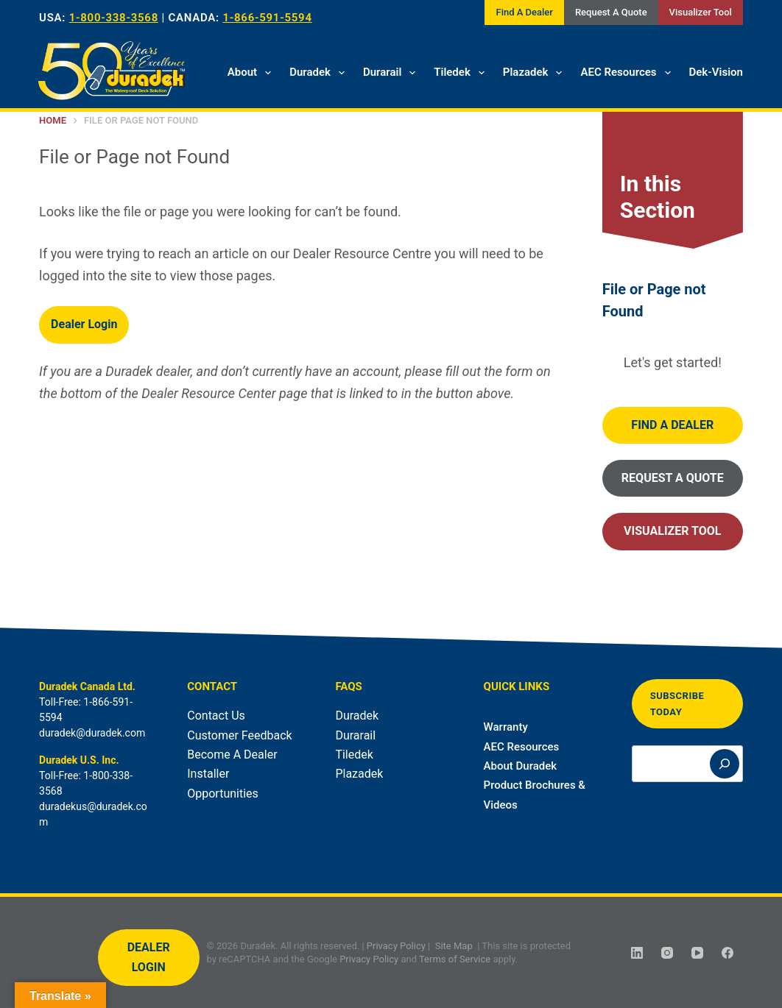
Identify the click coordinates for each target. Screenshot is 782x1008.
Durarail (392, 73)
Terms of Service (454, 958)
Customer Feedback (239, 735)
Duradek (320, 73)
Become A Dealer (232, 755)
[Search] (724, 763)
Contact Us (216, 716)
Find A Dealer (524, 12)
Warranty (506, 727)
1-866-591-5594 (266, 17)
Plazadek (535, 73)
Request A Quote (611, 12)
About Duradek (520, 766)
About (252, 73)
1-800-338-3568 (113, 17)
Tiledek (462, 73)
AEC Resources (628, 73)
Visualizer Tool (700, 12)
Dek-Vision (716, 72)
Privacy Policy (396, 945)
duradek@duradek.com (92, 733)
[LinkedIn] (637, 953)
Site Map (454, 945)
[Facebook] (727, 953)
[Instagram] (667, 953)
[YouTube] (697, 953)
